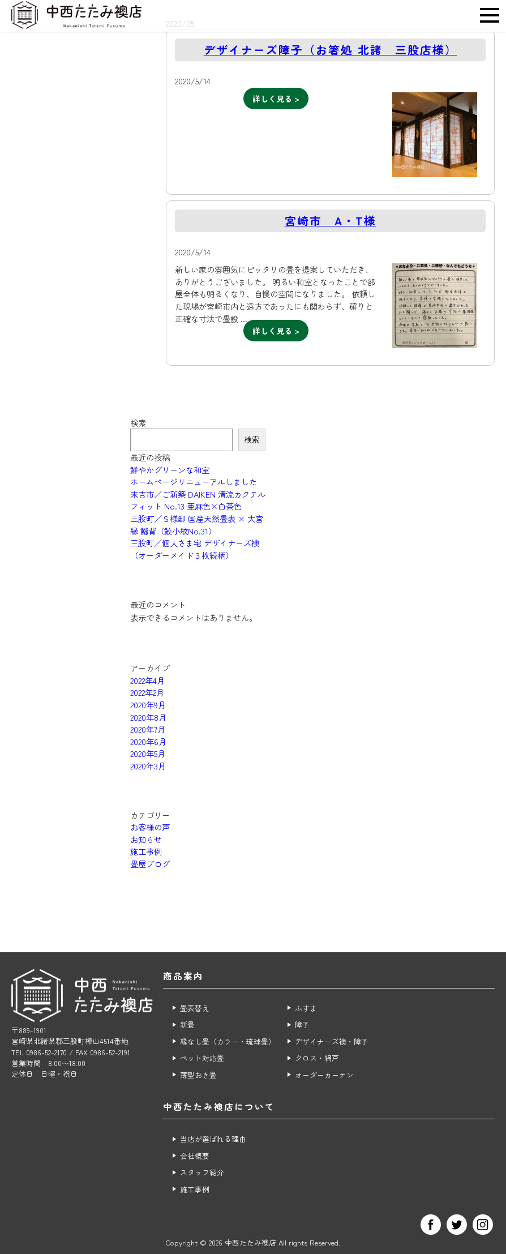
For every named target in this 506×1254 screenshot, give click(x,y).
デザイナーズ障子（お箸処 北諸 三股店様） (330, 49)
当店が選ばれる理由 (213, 1138)
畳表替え (194, 1008)
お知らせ (146, 839)
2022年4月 (147, 680)
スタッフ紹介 (202, 1172)
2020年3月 (148, 766)
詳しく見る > (275, 98)
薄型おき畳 (198, 1074)
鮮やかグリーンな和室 (169, 470)
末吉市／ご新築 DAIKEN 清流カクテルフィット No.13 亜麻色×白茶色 (197, 500)
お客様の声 (150, 827)
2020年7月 (147, 729)
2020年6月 (148, 741)
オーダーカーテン (324, 1074)
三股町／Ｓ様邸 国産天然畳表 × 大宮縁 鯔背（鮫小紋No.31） (196, 524)
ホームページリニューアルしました (193, 481)
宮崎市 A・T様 (330, 220)
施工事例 (146, 851)
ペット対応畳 (202, 1057)
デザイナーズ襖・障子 (331, 1041)
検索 (138, 423)
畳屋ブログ (150, 864)
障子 (302, 1024)
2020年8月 (148, 717)
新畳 (187, 1024)
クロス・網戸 (317, 1057)
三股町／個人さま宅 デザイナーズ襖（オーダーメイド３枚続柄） (194, 549)
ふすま (306, 1008)
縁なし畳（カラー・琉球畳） (228, 1041)
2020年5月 (147, 753)
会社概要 (194, 1155)
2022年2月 (147, 692)
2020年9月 (148, 705)
